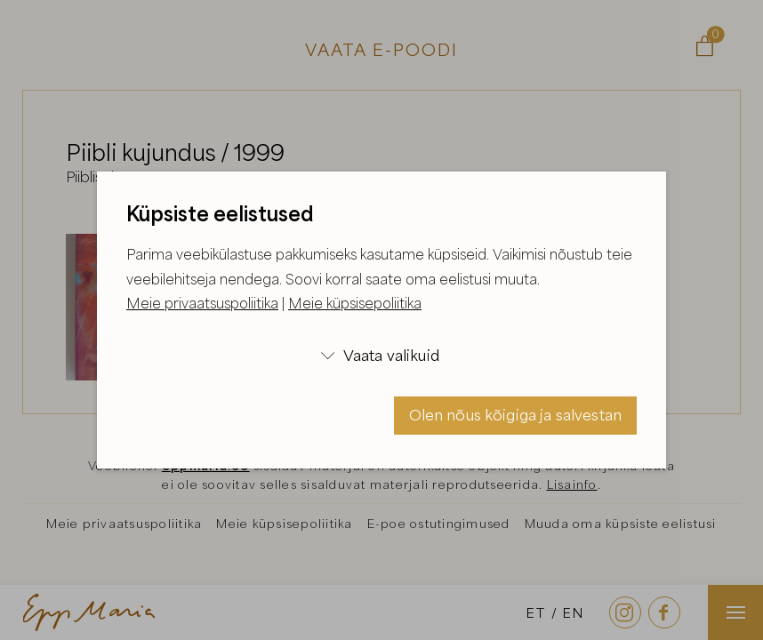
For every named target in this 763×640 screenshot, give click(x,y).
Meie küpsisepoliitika (355, 303)
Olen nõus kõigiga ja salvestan (515, 414)
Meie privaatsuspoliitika (202, 303)
